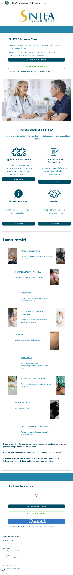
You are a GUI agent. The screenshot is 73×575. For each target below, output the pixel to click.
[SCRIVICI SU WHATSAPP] (36, 67)
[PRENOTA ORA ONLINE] (36, 60)
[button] (2, 3)
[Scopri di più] (18, 179)
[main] (36, 39)
